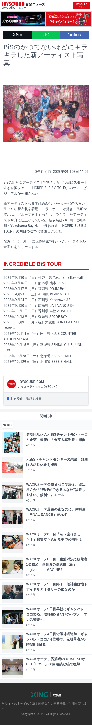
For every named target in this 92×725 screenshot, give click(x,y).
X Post (17, 35)
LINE (46, 35)
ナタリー (21, 7)
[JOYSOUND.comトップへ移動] (81, 5)
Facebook (74, 35)
